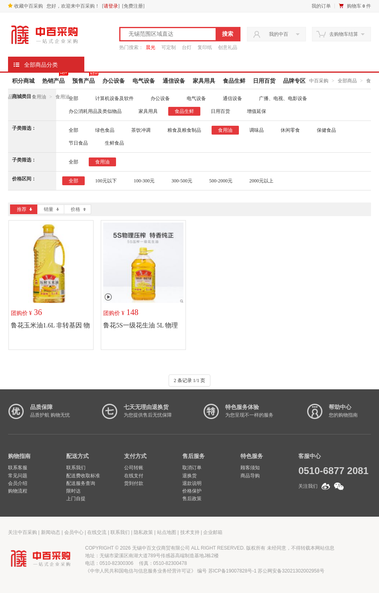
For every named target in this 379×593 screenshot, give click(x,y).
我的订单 (321, 6)
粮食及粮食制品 (184, 130)
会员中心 (74, 532)
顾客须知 (250, 467)
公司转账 (133, 467)
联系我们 (76, 467)
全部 (73, 98)
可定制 (168, 47)
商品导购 (250, 475)
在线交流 (96, 532)
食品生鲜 (234, 81)
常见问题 (17, 475)
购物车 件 (359, 6)
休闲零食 (290, 130)
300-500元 (181, 181)
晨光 (150, 47)
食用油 (39, 97)
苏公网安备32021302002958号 (291, 571)
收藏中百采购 (25, 6)
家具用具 (204, 81)
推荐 (24, 209)
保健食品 (326, 130)
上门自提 (76, 498)
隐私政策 (143, 532)
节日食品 (78, 143)
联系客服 (17, 467)
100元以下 (106, 181)
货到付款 (133, 483)
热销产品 (53, 81)
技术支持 (190, 532)
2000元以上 (261, 181)
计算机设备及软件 (114, 98)
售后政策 (192, 498)
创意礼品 (227, 47)
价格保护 (192, 491)
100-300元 (144, 181)
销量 (51, 209)
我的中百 (278, 34)
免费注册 (133, 6)
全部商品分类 (41, 64)
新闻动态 (50, 532)
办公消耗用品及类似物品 (95, 111)
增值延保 (256, 111)
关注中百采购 (22, 532)
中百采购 (318, 81)
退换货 (189, 475)
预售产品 (83, 81)
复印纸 (205, 47)
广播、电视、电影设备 (283, 98)
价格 (78, 209)
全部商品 (347, 81)
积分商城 (23, 81)
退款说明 (192, 483)
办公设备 (113, 81)
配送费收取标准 (83, 475)
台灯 (187, 47)
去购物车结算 (343, 34)
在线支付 (133, 475)
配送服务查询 (80, 483)
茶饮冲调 (141, 130)
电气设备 (143, 81)
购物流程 (17, 491)
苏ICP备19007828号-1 (232, 571)
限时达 (73, 491)
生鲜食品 (114, 143)
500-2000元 (220, 181)
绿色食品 (104, 130)
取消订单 (192, 467)
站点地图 (166, 532)
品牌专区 (294, 81)
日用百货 (264, 81)
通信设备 (174, 81)
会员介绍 (17, 483)
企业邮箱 (212, 532)
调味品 (256, 130)
